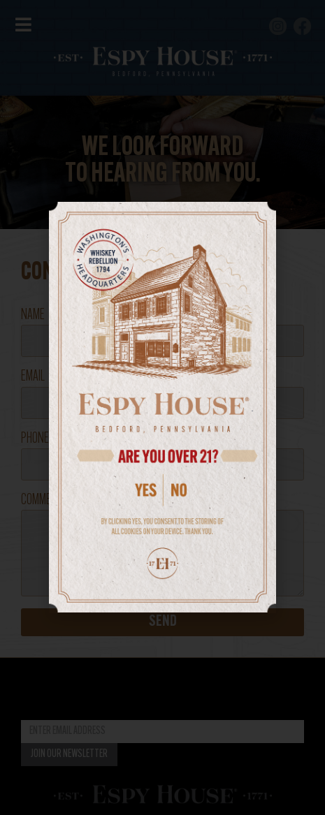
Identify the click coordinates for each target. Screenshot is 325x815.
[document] (162, 407)
